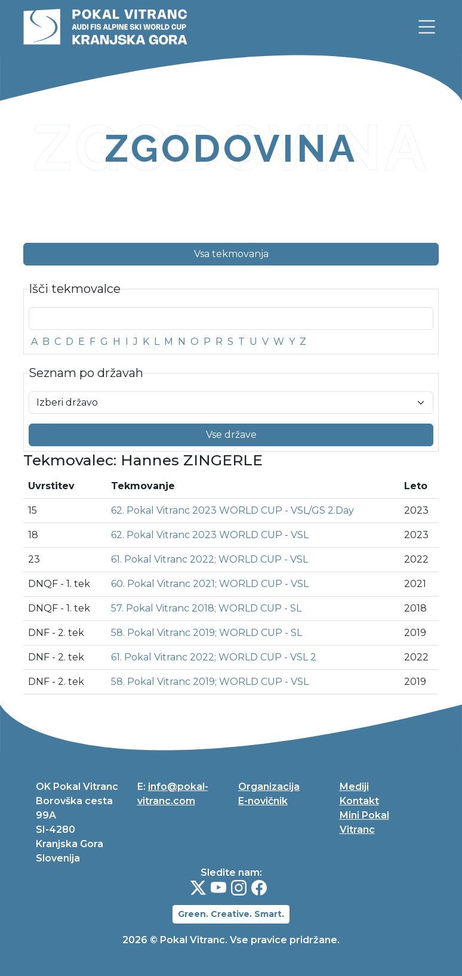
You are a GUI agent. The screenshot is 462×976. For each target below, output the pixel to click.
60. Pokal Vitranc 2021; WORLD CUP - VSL (210, 584)
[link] (427, 27)
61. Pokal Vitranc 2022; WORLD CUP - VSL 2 (213, 657)
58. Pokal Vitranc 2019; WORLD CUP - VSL (210, 682)
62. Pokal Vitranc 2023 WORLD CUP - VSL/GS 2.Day (232, 511)
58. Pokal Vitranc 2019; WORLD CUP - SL (206, 633)
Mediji (354, 786)
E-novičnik (263, 801)
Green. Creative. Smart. (231, 914)
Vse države (231, 435)
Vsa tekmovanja (231, 254)
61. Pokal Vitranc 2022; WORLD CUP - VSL (209, 560)
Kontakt (359, 801)
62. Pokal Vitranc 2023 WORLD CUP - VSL (210, 535)
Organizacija (269, 786)
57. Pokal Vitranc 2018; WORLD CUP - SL (206, 608)
